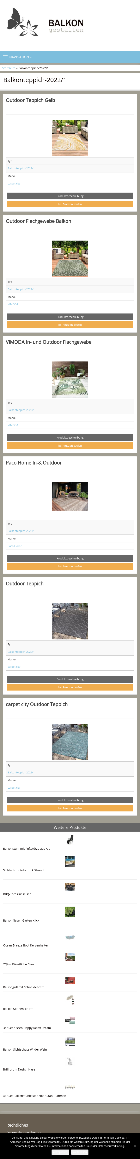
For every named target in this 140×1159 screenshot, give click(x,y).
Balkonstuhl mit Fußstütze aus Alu (26, 849)
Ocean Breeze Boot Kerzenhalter (25, 945)
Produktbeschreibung (70, 196)
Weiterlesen (80, 1152)
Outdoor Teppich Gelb (30, 100)
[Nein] (135, 1146)
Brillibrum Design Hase (19, 1069)
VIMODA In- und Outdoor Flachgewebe (48, 342)
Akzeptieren (60, 1152)
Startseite (8, 68)
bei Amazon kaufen (70, 204)
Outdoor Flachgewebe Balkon (38, 221)
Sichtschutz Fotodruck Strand (23, 870)
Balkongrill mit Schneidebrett (23, 987)
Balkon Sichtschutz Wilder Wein (25, 1049)
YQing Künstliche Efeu (18, 964)
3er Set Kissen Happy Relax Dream (27, 1028)
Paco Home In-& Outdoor (34, 462)
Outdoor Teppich (24, 583)
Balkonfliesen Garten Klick (21, 920)
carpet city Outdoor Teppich (37, 704)
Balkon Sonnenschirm (18, 1009)
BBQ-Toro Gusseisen (17, 894)
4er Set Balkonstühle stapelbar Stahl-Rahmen (34, 1096)
